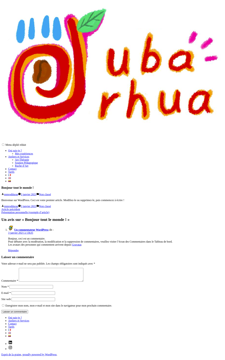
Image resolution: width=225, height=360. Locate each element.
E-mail (6, 295)
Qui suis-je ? (15, 150)
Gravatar (76, 244)
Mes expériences (24, 153)
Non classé (45, 194)
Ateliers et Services (18, 156)
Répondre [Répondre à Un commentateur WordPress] (13, 250)
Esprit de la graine (11, 357)
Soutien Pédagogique (26, 162)
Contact (12, 168)
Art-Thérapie (22, 159)
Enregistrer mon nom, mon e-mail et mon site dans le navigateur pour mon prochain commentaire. (58, 308)
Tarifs (11, 171)
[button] (3, 145)
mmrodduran (11, 194)
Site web (6, 301)
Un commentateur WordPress (31, 229)
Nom (5, 289)
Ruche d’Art (21, 165)
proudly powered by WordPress (40, 357)
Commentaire (9, 283)
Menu (15, 144)
